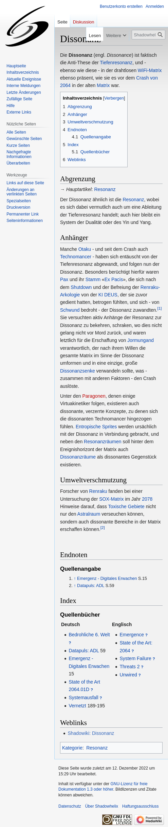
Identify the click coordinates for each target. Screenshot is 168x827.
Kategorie (72, 748)
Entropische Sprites (96, 426)
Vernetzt (77, 705)
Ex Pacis (114, 279)
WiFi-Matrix (150, 70)
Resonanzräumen (103, 441)
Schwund (70, 310)
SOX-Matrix (111, 499)
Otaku (84, 249)
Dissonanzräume (78, 457)
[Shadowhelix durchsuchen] (148, 34)
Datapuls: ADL (90, 585)
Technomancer (75, 256)
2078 (147, 499)
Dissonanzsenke (77, 371)
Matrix (103, 85)
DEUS (110, 294)
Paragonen (94, 396)
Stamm (93, 279)
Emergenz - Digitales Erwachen (107, 578)
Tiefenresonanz (116, 62)
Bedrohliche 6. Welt (89, 634)
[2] (102, 528)
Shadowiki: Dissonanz (91, 733)
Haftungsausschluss (140, 806)
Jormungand (140, 340)
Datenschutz (69, 806)
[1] (159, 308)
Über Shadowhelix (101, 806)
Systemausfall (83, 697)
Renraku (98, 491)
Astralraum (88, 514)
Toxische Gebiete (126, 506)
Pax (64, 279)
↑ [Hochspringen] (75, 578)
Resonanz (104, 189)
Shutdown (81, 287)
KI (100, 294)
